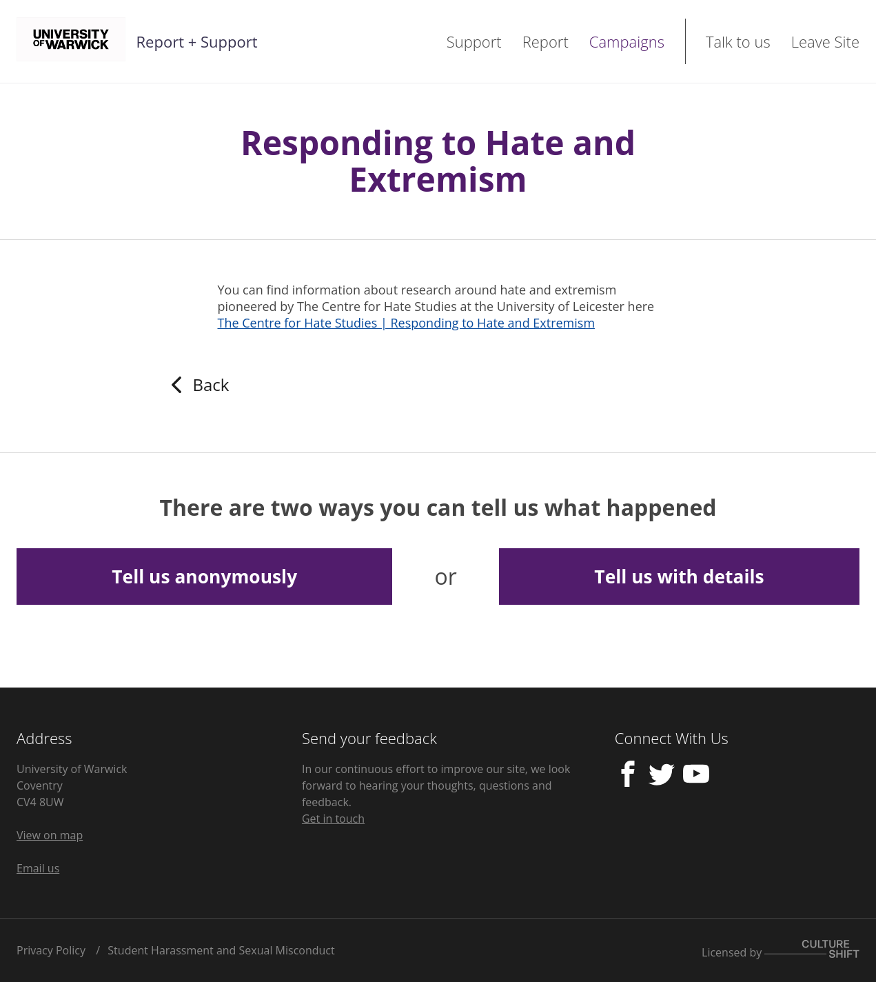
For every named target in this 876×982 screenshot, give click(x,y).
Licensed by (780, 950)
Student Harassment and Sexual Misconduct (221, 950)
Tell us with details (679, 576)
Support (474, 41)
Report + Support (197, 41)
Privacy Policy (51, 950)
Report (545, 41)
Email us (38, 868)
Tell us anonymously (204, 576)
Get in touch (333, 818)
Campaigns (626, 41)
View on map (50, 835)
